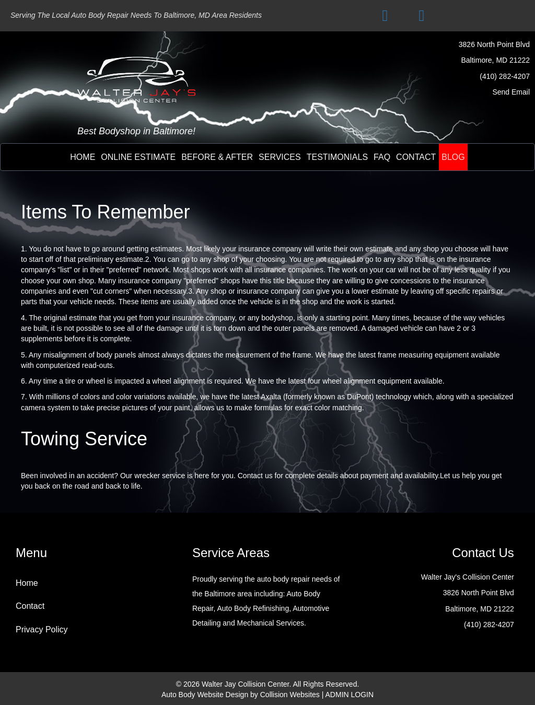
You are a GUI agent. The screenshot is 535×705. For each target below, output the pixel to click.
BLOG (452, 157)
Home (82, 157)
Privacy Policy (42, 629)
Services (280, 157)
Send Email (511, 92)
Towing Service (84, 438)
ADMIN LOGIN (349, 694)
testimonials (337, 157)
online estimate (138, 157)
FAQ (382, 157)
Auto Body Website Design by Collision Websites (240, 694)
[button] (385, 15)
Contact (30, 606)
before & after (217, 157)
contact (416, 157)
